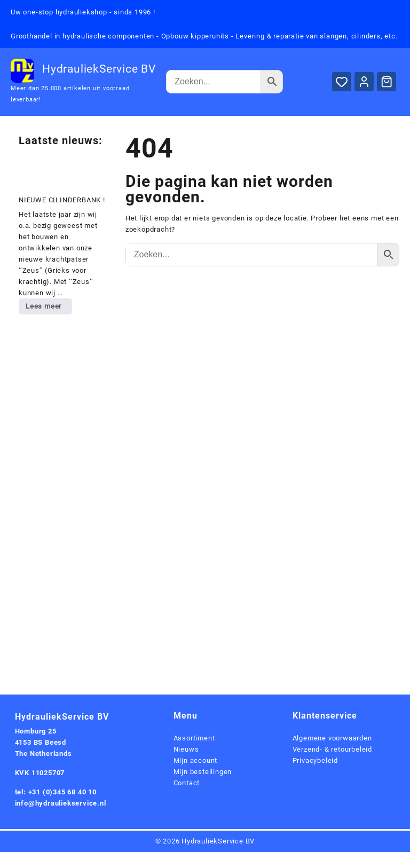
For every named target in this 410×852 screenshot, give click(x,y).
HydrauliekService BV (99, 68)
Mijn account (196, 760)
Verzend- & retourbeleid (332, 749)
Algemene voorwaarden (332, 738)
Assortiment (194, 738)
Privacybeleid (315, 760)
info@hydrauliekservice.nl (60, 803)
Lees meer (48, 308)
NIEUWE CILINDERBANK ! (62, 200)
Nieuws (186, 749)
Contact (187, 783)
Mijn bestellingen (203, 772)
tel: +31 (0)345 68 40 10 (56, 792)
